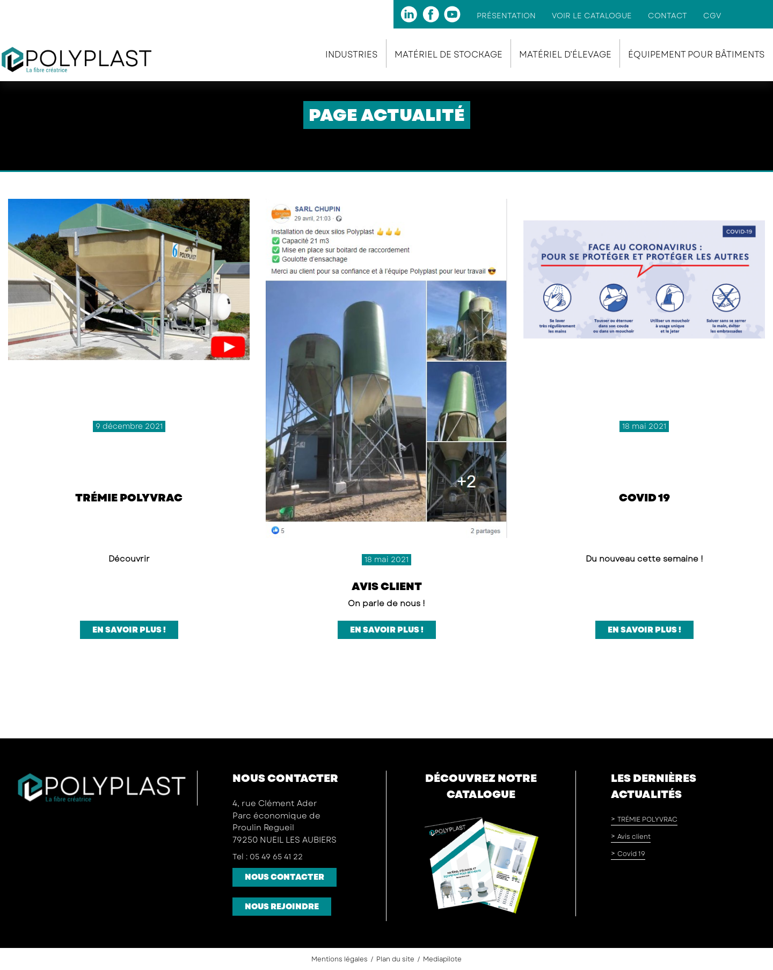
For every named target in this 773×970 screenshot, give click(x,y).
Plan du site (395, 959)
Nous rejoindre (282, 906)
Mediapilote (442, 959)
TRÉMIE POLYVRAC (129, 498)
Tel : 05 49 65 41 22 (267, 856)
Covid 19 (644, 498)
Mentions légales (339, 959)
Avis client (387, 586)
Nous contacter (284, 877)
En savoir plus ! (129, 630)
